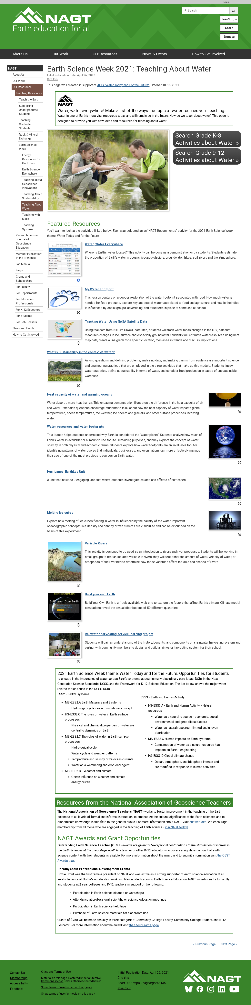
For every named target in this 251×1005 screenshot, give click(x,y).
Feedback (17, 989)
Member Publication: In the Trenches (29, 256)
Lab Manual (23, 264)
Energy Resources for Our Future (31, 159)
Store (229, 28)
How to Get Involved (208, 54)
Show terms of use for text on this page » (66, 987)
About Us (20, 54)
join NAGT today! (176, 827)
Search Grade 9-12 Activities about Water (207, 156)
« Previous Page (204, 944)
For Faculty (23, 287)
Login (226, 2)
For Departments (26, 293)
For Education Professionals (25, 301)
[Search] (205, 10)
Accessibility (19, 983)
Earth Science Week (28, 147)
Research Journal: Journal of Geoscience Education (27, 241)
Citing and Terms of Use (56, 971)
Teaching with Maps (31, 217)
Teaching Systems (28, 227)
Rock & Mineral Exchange (28, 136)
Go (233, 10)
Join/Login (229, 19)
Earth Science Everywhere (31, 171)
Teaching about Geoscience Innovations (32, 184)
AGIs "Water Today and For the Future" (123, 85)
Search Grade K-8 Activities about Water (207, 139)
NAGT (12, 68)
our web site (197, 822)
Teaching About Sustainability (32, 196)
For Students (24, 316)
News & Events (154, 54)
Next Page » (228, 944)
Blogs (19, 270)
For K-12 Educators (28, 309)
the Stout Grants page (144, 925)
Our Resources (105, 54)
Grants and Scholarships (24, 278)
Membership (18, 978)
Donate (229, 37)
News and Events (24, 328)
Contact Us (17, 973)
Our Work (60, 54)
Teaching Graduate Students (25, 124)
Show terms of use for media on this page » (68, 993)
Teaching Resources (29, 93)
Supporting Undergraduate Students (28, 110)
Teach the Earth (29, 99)
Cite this (52, 79)
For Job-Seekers (26, 322)
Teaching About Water (32, 206)
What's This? (124, 988)
